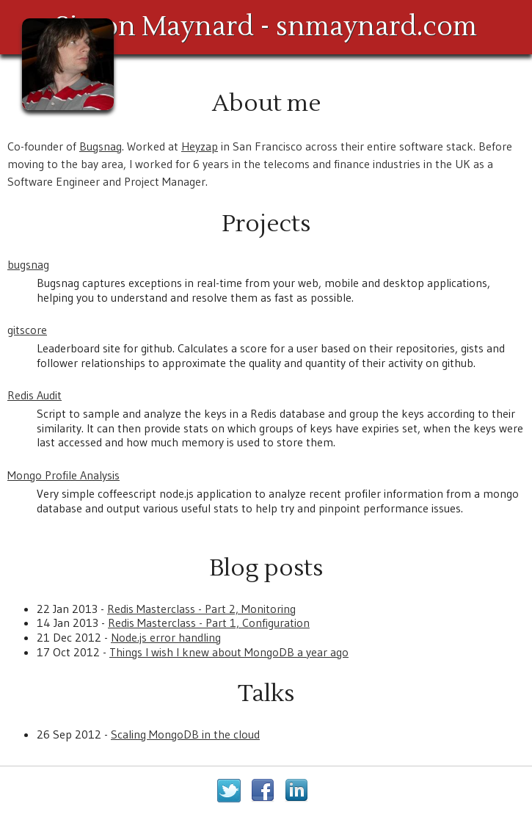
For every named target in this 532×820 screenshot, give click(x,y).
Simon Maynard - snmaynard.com (266, 27)
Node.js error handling (166, 637)
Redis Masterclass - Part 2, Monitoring (201, 608)
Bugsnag (100, 146)
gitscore (27, 329)
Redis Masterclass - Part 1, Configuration (209, 622)
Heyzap (199, 146)
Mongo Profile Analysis (63, 475)
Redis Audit (34, 395)
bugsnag (28, 264)
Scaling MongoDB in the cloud (185, 734)
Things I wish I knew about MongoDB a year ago (229, 652)
